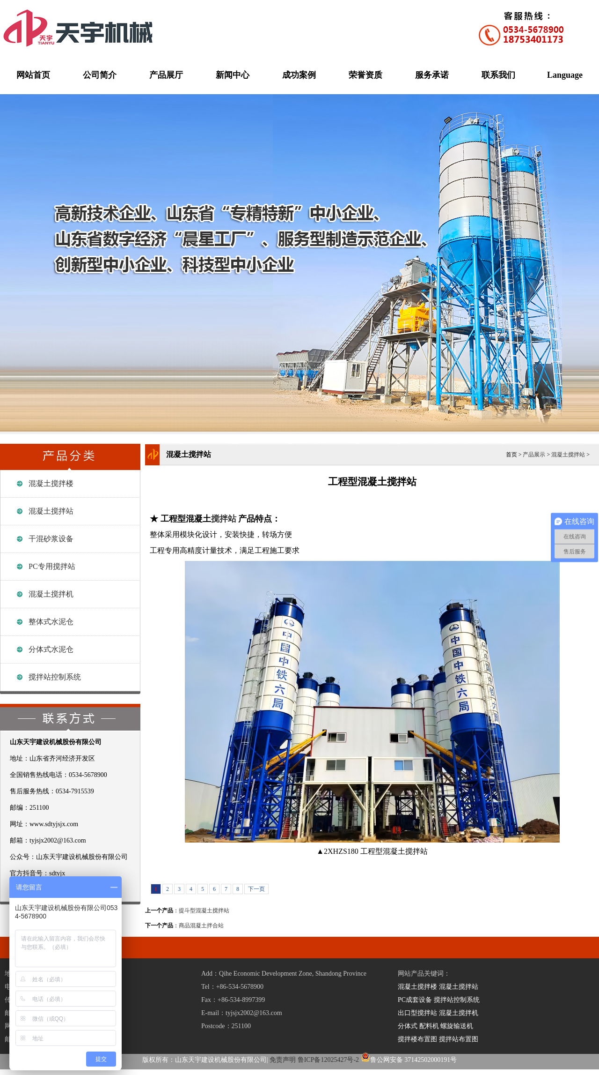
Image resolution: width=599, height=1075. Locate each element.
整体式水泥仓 (51, 622)
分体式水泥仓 (51, 649)
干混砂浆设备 (51, 539)
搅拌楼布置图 (417, 1039)
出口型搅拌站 (417, 1012)
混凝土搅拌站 (51, 511)
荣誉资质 (365, 75)
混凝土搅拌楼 (51, 483)
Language (565, 75)
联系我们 (498, 75)
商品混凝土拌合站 (201, 925)
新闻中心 (232, 75)
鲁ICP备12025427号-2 (328, 1059)
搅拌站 (223, 518)
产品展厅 (166, 75)
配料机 (429, 1026)
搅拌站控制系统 (55, 677)
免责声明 (283, 1059)
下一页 (256, 889)
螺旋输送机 (456, 1026)
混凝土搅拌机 (51, 594)
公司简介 (100, 75)
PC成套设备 (415, 999)
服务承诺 (432, 75)
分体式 (407, 1026)
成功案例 (299, 75)
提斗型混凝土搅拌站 (204, 910)
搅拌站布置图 (458, 1039)
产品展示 (534, 454)
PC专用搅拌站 (52, 566)
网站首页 (33, 75)
